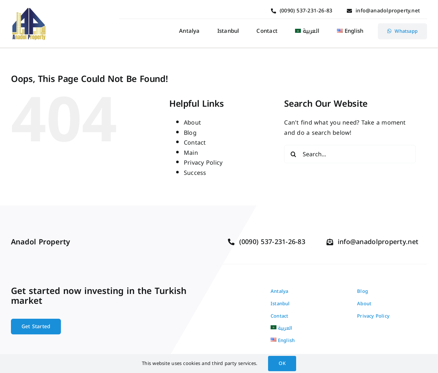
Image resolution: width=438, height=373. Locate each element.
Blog (190, 132)
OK (282, 363)
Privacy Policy (203, 162)
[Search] (293, 154)
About (192, 122)
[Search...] (349, 154)
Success (195, 172)
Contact (195, 142)
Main (191, 152)
